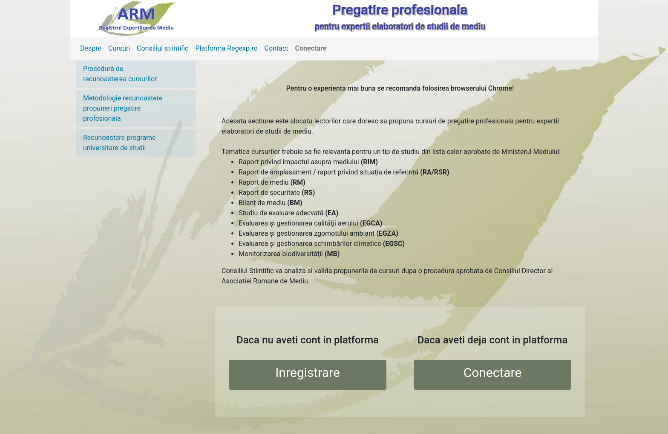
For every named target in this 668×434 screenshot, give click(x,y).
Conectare (311, 48)
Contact (276, 48)
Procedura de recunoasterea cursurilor (120, 74)
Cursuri (119, 48)
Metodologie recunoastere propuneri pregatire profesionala (123, 108)
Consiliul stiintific (162, 48)
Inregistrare (307, 372)
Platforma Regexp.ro (227, 48)
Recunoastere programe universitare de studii (119, 143)
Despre (90, 48)
